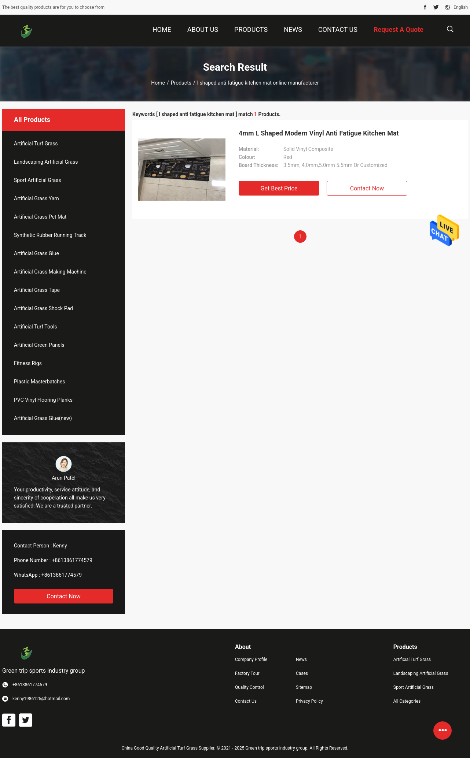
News (301, 659)
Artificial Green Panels (39, 345)
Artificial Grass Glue (36, 253)
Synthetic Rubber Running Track (50, 235)
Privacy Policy (309, 701)
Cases (302, 673)
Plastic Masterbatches (39, 381)
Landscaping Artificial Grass (46, 162)
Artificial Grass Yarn (36, 198)
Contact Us (246, 701)
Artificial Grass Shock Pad (43, 308)
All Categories (407, 701)
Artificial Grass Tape (37, 290)
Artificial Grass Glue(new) (43, 418)
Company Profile (251, 659)
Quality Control (249, 687)
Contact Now (63, 596)
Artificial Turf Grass (36, 143)
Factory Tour (247, 673)
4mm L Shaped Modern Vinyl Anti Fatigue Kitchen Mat (319, 133)
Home (158, 83)
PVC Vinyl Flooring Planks (43, 400)
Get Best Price (279, 188)
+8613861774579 (72, 560)
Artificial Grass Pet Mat (40, 217)
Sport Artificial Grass (37, 180)
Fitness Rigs (28, 363)
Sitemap (304, 687)
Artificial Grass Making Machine (50, 272)
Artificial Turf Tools (35, 327)
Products (181, 83)
